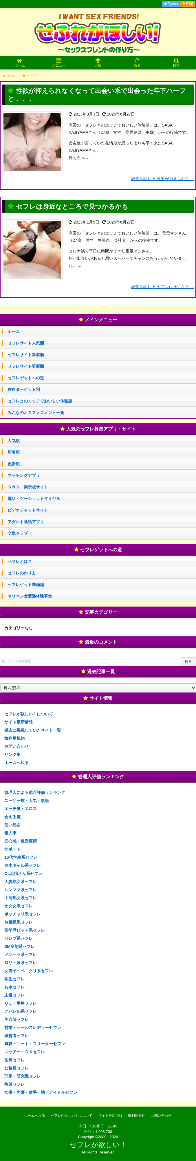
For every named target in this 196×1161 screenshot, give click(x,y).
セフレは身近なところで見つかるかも (72, 206)
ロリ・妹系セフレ (20, 962)
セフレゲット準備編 (26, 585)
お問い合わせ (16, 746)
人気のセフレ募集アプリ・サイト (101, 428)
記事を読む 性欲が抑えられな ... (162, 178)
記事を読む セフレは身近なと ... (162, 286)
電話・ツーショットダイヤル (34, 499)
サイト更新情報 (18, 722)
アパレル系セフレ (20, 1011)
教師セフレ (14, 1084)
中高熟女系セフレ (20, 898)
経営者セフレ (16, 1035)
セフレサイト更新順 (26, 366)
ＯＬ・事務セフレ (20, 1003)
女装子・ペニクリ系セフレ (28, 970)
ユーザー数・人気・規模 (26, 800)
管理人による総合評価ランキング (34, 792)
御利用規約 (14, 738)
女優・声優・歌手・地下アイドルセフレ (40, 1092)
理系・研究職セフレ (22, 1076)
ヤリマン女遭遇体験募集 (30, 596)
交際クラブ (18, 533)
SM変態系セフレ (19, 946)
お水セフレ (14, 987)
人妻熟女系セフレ (20, 881)
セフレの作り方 (22, 573)
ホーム (14, 331)
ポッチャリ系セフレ (22, 914)
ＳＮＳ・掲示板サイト (28, 487)
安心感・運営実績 (20, 841)
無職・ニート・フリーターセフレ (34, 1043)
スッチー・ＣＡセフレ (24, 1052)
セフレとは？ (20, 561)
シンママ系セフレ (20, 889)
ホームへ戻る (16, 762)
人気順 (14, 441)
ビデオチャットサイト (28, 510)
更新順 (14, 464)
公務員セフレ (16, 1068)
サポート (12, 849)
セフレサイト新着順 (26, 355)
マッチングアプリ (24, 475)
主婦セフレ (14, 995)
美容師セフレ (16, 1019)
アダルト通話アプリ (26, 522)
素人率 (10, 833)
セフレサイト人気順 (26, 343)
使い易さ (12, 825)
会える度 (12, 816)
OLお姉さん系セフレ (23, 873)
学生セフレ (14, 979)
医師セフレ (14, 1060)
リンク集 (12, 754)
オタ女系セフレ (18, 906)
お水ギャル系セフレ (22, 865)
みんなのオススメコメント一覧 (36, 413)
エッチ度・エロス (20, 808)
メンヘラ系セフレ (20, 954)
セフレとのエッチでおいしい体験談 (40, 401)
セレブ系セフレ (18, 938)
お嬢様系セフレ (18, 922)
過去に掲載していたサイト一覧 (32, 730)
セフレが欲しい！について (28, 714)
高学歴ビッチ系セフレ (24, 930)
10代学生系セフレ (20, 857)
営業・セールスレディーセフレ (32, 1027)
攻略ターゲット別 (24, 389)
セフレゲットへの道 (26, 378)
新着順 (14, 452)
